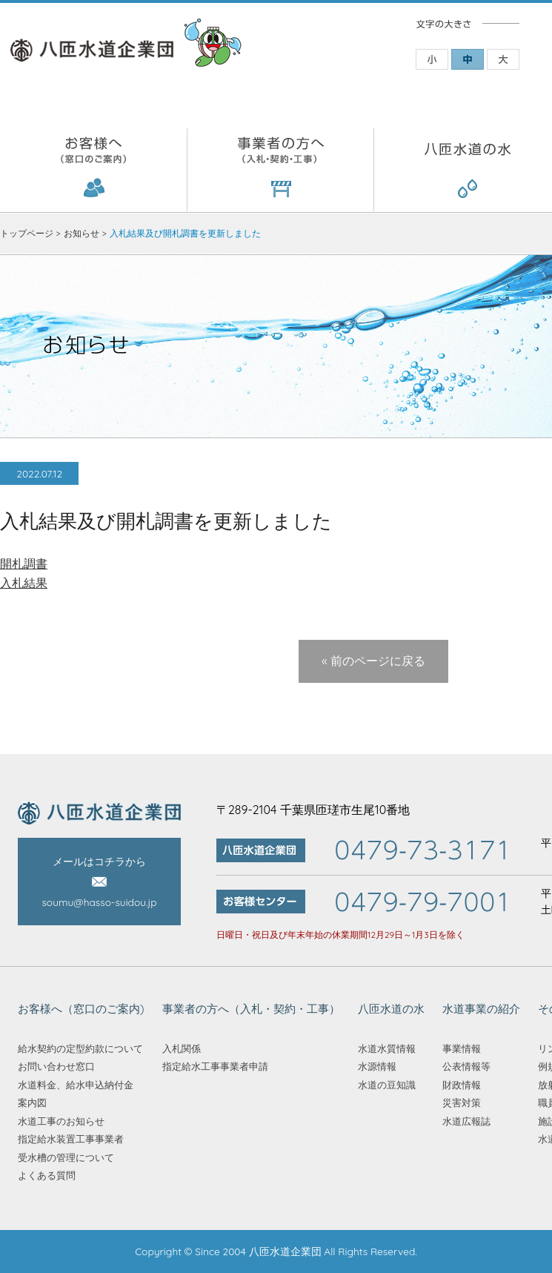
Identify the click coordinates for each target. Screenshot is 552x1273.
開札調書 (23, 563)
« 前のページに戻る (373, 660)
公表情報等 (466, 1066)
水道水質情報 (387, 1048)
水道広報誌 (466, 1121)
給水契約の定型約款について (80, 1048)
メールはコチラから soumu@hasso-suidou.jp (98, 881)
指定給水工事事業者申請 (215, 1066)
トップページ (26, 233)
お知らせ (81, 233)
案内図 (32, 1102)
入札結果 (23, 582)
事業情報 (461, 1048)
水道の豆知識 (387, 1085)
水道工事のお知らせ (61, 1121)
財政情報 (461, 1085)
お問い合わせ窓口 (56, 1066)
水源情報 (377, 1066)
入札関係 (181, 1048)
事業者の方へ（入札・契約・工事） (280, 169)
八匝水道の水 (391, 1009)
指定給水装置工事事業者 (71, 1139)
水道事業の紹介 (481, 1009)
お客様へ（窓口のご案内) (93, 169)
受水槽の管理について (66, 1157)
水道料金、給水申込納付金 (75, 1085)
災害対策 (461, 1102)
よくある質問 (47, 1175)
